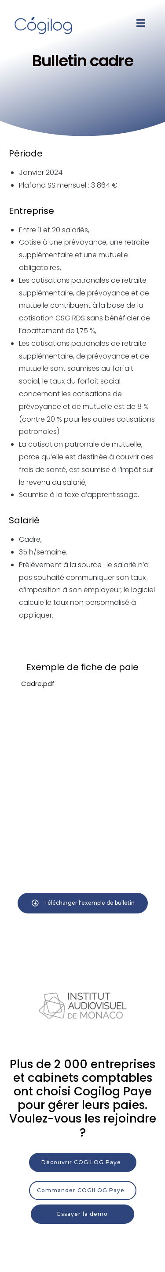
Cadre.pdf (38, 683)
